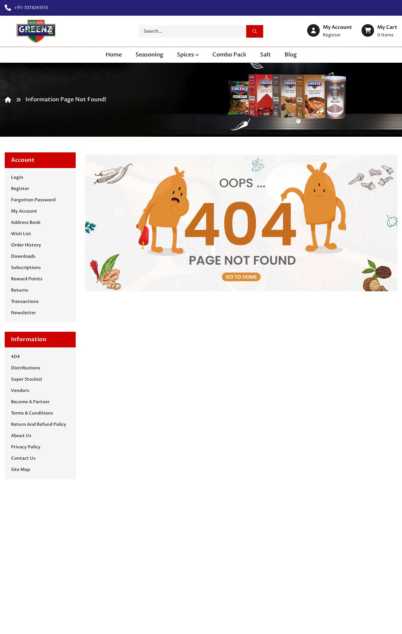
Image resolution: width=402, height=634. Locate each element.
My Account (24, 211)
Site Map (20, 470)
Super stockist (26, 379)
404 (15, 357)
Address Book (26, 222)
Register (20, 189)
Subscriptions (26, 268)
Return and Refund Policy (38, 424)
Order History (26, 245)
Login (17, 177)
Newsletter (23, 313)
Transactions (25, 301)
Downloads (23, 256)
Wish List (21, 234)
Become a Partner (30, 402)
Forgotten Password (33, 200)
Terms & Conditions (32, 413)
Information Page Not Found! (65, 99)
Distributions (25, 368)
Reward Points (26, 279)
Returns (19, 290)
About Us (21, 436)
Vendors (20, 391)
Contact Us (23, 458)
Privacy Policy (26, 447)
